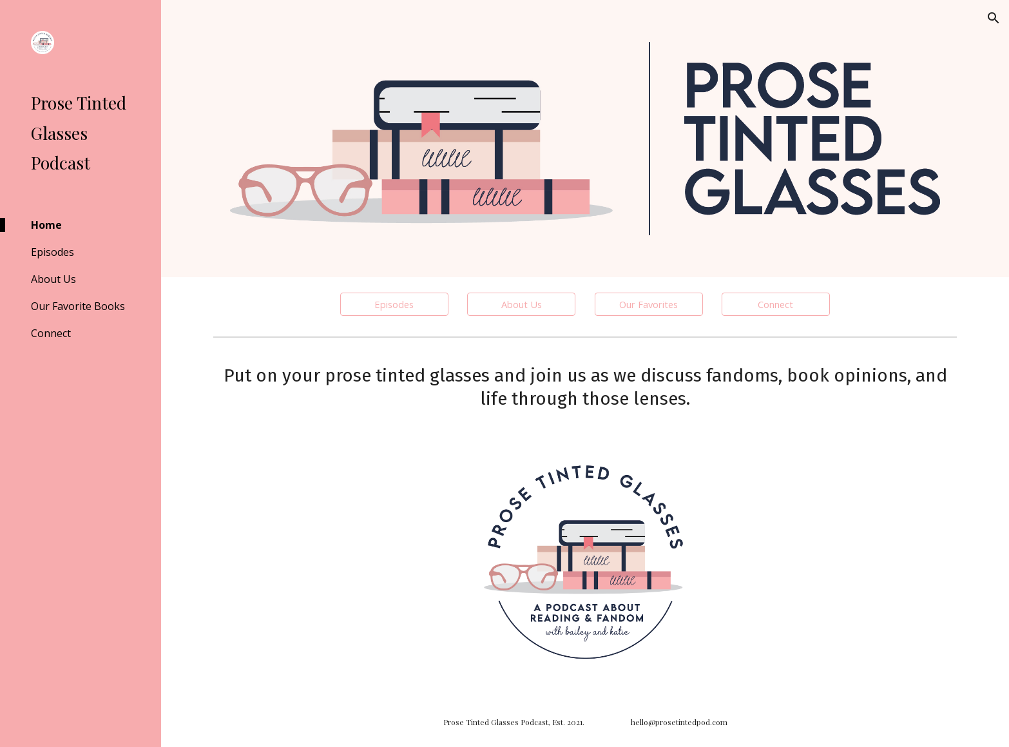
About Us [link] (53, 279)
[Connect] (775, 304)
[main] (585, 386)
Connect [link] (51, 333)
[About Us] (521, 304)
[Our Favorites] (648, 304)
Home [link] (46, 225)
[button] (993, 18)
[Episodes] (394, 304)
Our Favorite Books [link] (78, 306)
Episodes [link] (52, 252)
